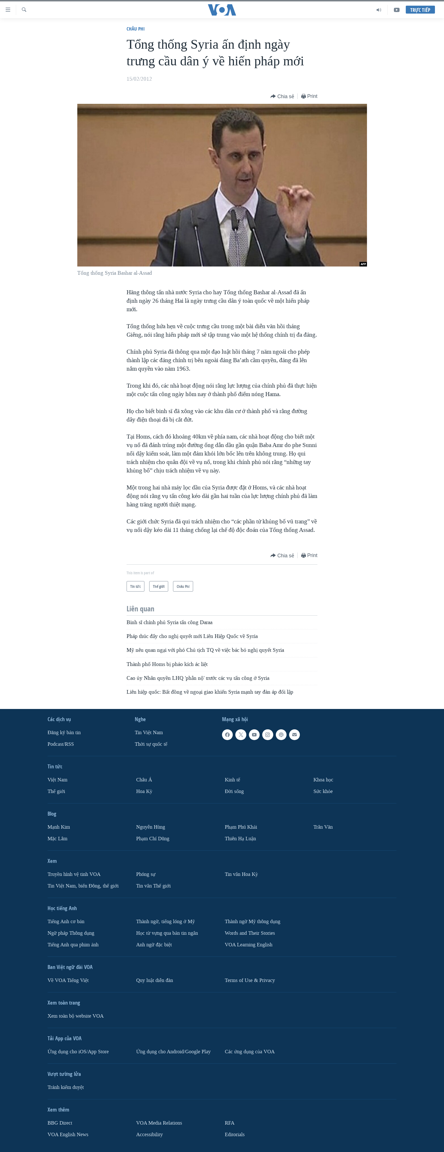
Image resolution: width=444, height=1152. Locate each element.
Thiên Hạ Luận (240, 838)
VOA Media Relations (159, 1123)
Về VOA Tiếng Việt (68, 980)
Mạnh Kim (59, 827)
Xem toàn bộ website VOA (76, 1016)
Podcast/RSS (61, 744)
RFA (229, 1123)
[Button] (282, 97)
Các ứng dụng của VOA (250, 1051)
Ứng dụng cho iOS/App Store (78, 1051)
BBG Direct (60, 1123)
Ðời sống (234, 791)
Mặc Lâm (57, 838)
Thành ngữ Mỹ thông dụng (252, 921)
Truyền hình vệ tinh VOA (74, 874)
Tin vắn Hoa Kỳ (241, 874)
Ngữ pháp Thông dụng (71, 933)
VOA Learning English (248, 945)
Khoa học (323, 780)
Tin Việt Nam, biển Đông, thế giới (83, 886)
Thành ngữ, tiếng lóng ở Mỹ (165, 921)
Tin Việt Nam (149, 732)
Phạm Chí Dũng (152, 838)
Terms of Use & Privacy (250, 980)
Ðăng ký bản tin (64, 732)
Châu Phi (136, 28)
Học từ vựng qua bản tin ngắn (167, 933)
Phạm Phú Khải (241, 827)
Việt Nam (57, 780)
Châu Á (144, 780)
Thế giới (56, 791)
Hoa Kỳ (144, 791)
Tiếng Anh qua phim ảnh (73, 945)
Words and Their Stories (250, 933)
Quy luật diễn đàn (154, 980)
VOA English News (68, 1134)
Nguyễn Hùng (150, 827)
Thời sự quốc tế (151, 744)
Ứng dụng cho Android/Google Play (173, 1051)
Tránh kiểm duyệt (66, 1087)
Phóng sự (145, 874)
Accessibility (149, 1134)
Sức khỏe (323, 791)
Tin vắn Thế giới (153, 886)
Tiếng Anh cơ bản (66, 921)
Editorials (235, 1134)
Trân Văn (323, 827)
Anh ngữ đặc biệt (154, 945)
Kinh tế (232, 780)
